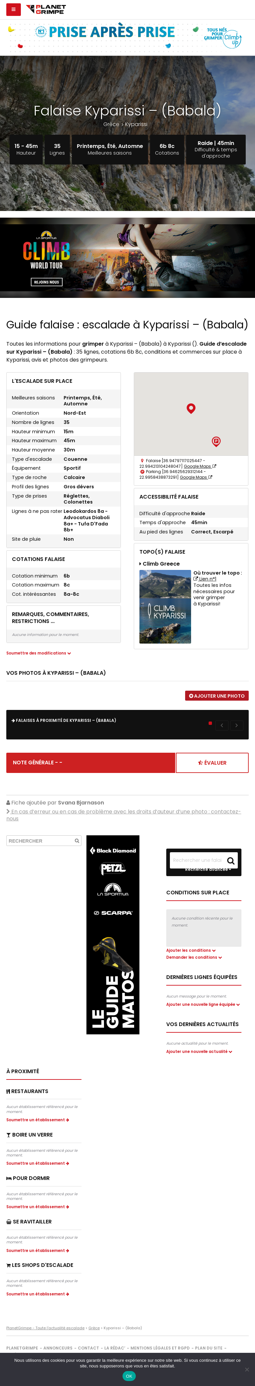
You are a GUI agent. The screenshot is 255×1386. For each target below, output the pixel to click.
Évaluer (212, 759)
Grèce (111, 124)
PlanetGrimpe (22, 1351)
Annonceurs (58, 1351)
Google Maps (200, 466)
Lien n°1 (204, 579)
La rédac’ (114, 1351)
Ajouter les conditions (191, 946)
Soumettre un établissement (38, 1123)
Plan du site (209, 1351)
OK (129, 1376)
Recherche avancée (208, 865)
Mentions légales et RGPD (160, 1351)
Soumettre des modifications (39, 653)
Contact (88, 1351)
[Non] (246, 1369)
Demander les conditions (194, 953)
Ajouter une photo (217, 696)
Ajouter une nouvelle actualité (199, 1054)
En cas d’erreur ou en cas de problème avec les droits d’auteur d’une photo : (123, 811)
